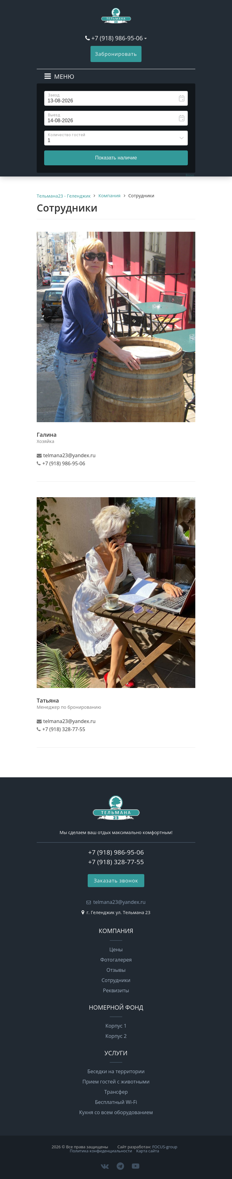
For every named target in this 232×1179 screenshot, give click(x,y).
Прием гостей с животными (116, 1081)
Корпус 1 (116, 1025)
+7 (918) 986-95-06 (117, 38)
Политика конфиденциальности (101, 1151)
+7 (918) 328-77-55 (116, 861)
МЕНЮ (64, 76)
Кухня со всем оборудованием (116, 1112)
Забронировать (116, 54)
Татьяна (48, 700)
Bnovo (190, 175)
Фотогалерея (116, 959)
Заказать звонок (116, 880)
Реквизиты (116, 990)
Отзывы (115, 969)
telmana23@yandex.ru (119, 902)
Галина (47, 434)
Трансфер (116, 1091)
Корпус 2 (116, 1036)
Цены (116, 949)
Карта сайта (147, 1151)
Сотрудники (116, 980)
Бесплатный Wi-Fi (116, 1102)
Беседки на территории (116, 1071)
